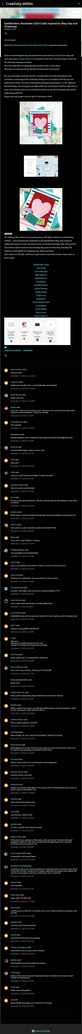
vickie (13, 472)
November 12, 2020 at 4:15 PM (22, 544)
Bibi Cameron (41, 275)
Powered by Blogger (41, 1031)
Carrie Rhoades (41, 271)
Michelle (14, 705)
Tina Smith (41, 268)
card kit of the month (13, 350)
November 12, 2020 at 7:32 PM (22, 619)
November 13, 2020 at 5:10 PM (22, 818)
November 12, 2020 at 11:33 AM (23, 376)
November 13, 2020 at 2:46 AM (22, 766)
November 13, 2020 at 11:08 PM (23, 860)
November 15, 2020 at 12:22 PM (23, 954)
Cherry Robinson (17, 667)
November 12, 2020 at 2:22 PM (22, 491)
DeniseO (14, 882)
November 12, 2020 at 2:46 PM (22, 506)
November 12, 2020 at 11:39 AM (23, 388)
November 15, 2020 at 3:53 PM (22, 981)
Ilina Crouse (41, 312)
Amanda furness (17, 772)
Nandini (14, 960)
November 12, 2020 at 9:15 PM (22, 674)
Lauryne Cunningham (19, 947)
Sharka (13, 407)
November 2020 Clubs (38, 45)
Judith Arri (15, 382)
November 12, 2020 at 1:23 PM (22, 416)
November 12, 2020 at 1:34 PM (22, 428)
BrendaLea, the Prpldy (19, 866)
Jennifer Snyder (41, 285)
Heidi (13, 460)
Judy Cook (15, 575)
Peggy (13, 537)
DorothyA (14, 759)
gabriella (14, 824)
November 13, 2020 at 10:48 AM (23, 793)
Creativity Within (19, 4)
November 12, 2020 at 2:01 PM (22, 453)
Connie (13, 935)
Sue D (13, 987)
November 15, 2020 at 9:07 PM (22, 1006)
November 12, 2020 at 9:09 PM (22, 661)
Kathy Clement (41, 288)
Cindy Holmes (16, 613)
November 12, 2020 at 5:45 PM (22, 556)
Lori (12, 1000)
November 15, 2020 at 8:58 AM (22, 941)
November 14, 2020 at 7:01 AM (22, 876)
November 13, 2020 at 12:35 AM (23, 739)
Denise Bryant (16, 745)
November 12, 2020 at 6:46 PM (22, 594)
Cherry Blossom (17, 422)
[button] (5, 33)
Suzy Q (13, 562)
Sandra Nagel (41, 292)
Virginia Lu (41, 295)
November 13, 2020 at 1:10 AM (22, 753)
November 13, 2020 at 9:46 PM (22, 847)
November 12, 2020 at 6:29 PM (22, 569)
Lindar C (14, 525)
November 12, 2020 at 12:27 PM (23, 401)
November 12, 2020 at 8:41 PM (22, 648)
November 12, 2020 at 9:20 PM (22, 686)
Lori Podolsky (16, 600)
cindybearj (15, 732)
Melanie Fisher (16, 837)
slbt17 (13, 625)
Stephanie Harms (17, 485)
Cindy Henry (15, 895)
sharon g (14, 512)
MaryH (13, 908)
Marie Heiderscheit (41, 302)
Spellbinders (23, 45)
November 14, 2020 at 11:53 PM (23, 916)
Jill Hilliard (41, 282)
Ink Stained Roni (17, 588)
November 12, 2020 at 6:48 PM (22, 607)
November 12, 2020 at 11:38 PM (23, 726)
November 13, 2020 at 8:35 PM (22, 831)
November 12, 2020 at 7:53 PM (22, 632)
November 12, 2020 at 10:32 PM (23, 713)
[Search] (35, 3)
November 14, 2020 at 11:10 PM (23, 901)
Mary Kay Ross (16, 369)
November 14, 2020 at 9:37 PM (22, 889)
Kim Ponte (15, 654)
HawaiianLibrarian (18, 692)
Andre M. (14, 447)
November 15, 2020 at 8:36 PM (22, 993)
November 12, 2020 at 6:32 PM (22, 581)
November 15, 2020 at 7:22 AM (22, 929)
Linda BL (14, 799)
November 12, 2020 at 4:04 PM (22, 531)
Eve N (13, 497)
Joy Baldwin (41, 306)
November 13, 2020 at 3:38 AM (22, 778)
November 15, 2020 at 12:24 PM (23, 966)
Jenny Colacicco (26, 59)
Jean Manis (41, 299)
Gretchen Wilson (17, 719)
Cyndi (13, 812)
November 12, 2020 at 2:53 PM (22, 518)
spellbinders (27, 350)
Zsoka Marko (60, 55)
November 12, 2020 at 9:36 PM (22, 699)
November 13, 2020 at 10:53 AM (23, 805)
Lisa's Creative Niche (18, 853)
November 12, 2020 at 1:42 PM (22, 441)
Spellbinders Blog (41, 265)
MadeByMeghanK (17, 550)
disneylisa (14, 784)
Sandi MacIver (41, 278)
